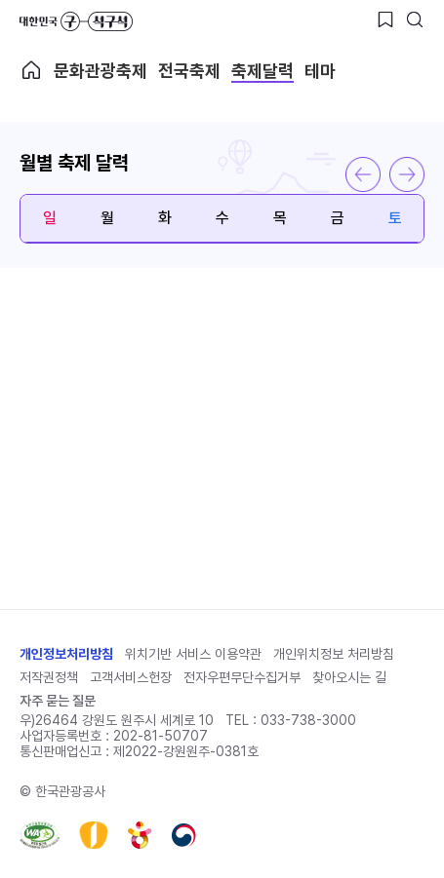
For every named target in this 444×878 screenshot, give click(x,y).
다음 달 (406, 174)
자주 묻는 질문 (58, 700)
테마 (320, 70)
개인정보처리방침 (66, 654)
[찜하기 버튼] (385, 19)
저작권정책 (49, 677)
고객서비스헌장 (131, 677)
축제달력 (262, 70)
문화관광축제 (100, 70)
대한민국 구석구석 (76, 21)
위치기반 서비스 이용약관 (193, 654)
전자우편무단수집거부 (242, 677)
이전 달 (363, 174)
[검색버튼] (414, 19)
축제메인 (31, 70)
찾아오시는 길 (349, 677)
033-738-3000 (308, 720)
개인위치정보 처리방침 (333, 654)
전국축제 (189, 70)
